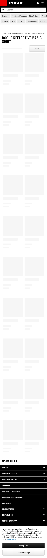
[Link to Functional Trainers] (19, 16)
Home (4, 33)
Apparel (10, 33)
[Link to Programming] (32, 21)
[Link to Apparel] (21, 21)
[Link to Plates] (13, 21)
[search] (23, 10)
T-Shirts (27, 33)
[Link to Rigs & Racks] (34, 16)
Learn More (11, 539)
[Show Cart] (43, 3)
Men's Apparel (19, 33)
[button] (3, 10)
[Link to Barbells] (5, 21)
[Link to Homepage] (16, 3)
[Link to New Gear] (5, 16)
